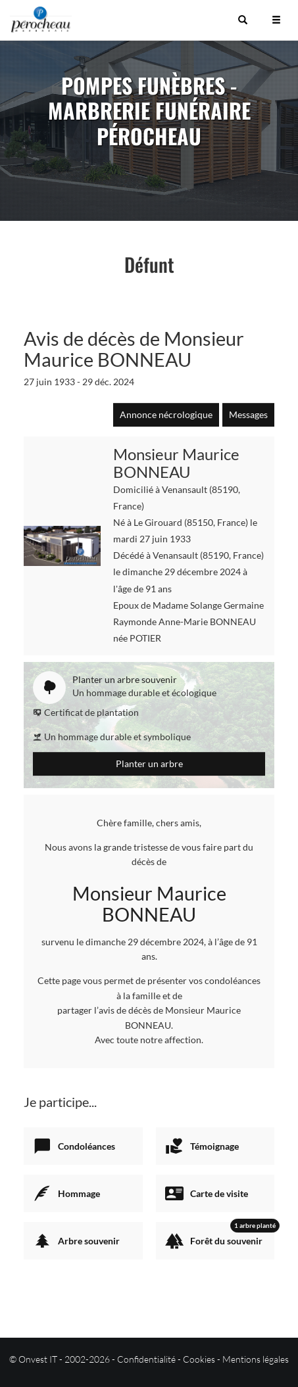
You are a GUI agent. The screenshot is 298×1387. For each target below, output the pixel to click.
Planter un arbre (149, 763)
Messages (248, 414)
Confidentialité (146, 1359)
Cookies (199, 1359)
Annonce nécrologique (166, 414)
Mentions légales (255, 1359)
